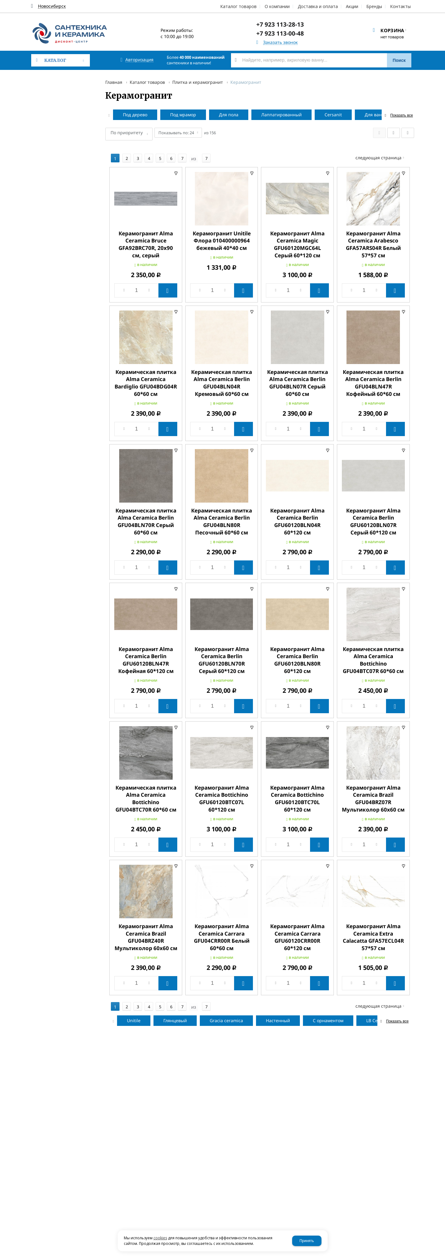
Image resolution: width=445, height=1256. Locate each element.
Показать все (401, 115)
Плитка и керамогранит (197, 82)
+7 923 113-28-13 (280, 24)
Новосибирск (52, 6)
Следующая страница (383, 147)
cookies (160, 1238)
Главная (113, 82)
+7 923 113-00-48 (280, 33)
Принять (307, 1241)
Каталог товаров (147, 82)
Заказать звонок (280, 42)
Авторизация (139, 60)
